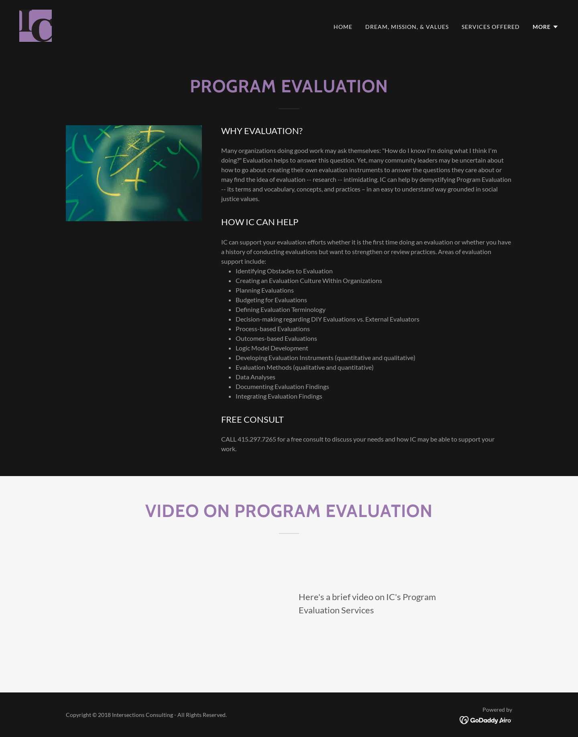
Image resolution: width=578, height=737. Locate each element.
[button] (546, 27)
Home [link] (343, 26)
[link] (35, 25)
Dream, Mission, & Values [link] (407, 26)
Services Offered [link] (491, 26)
